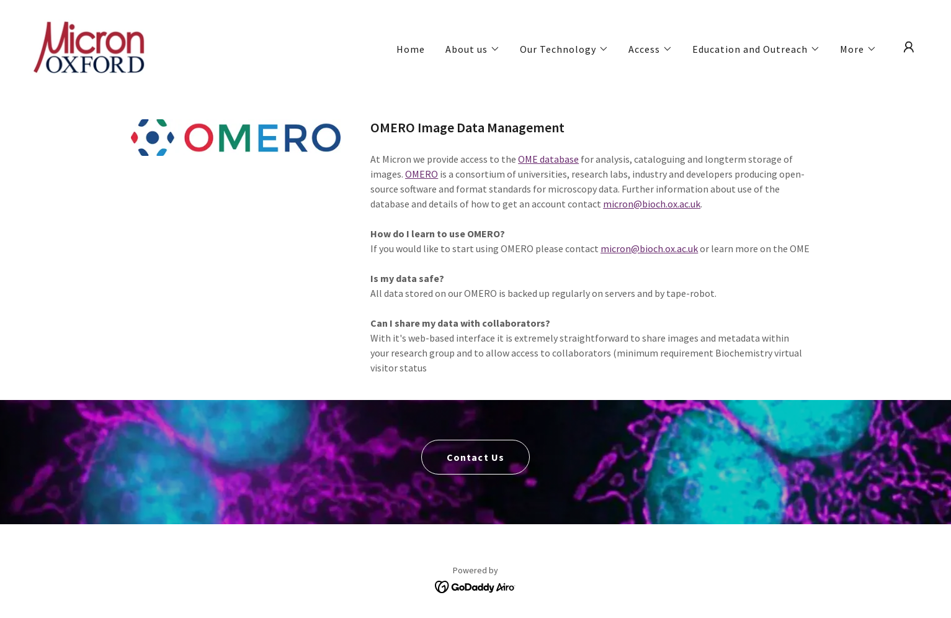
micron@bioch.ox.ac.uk (651, 204)
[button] (472, 49)
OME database (548, 159)
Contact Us (475, 457)
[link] (91, 46)
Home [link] (410, 49)
